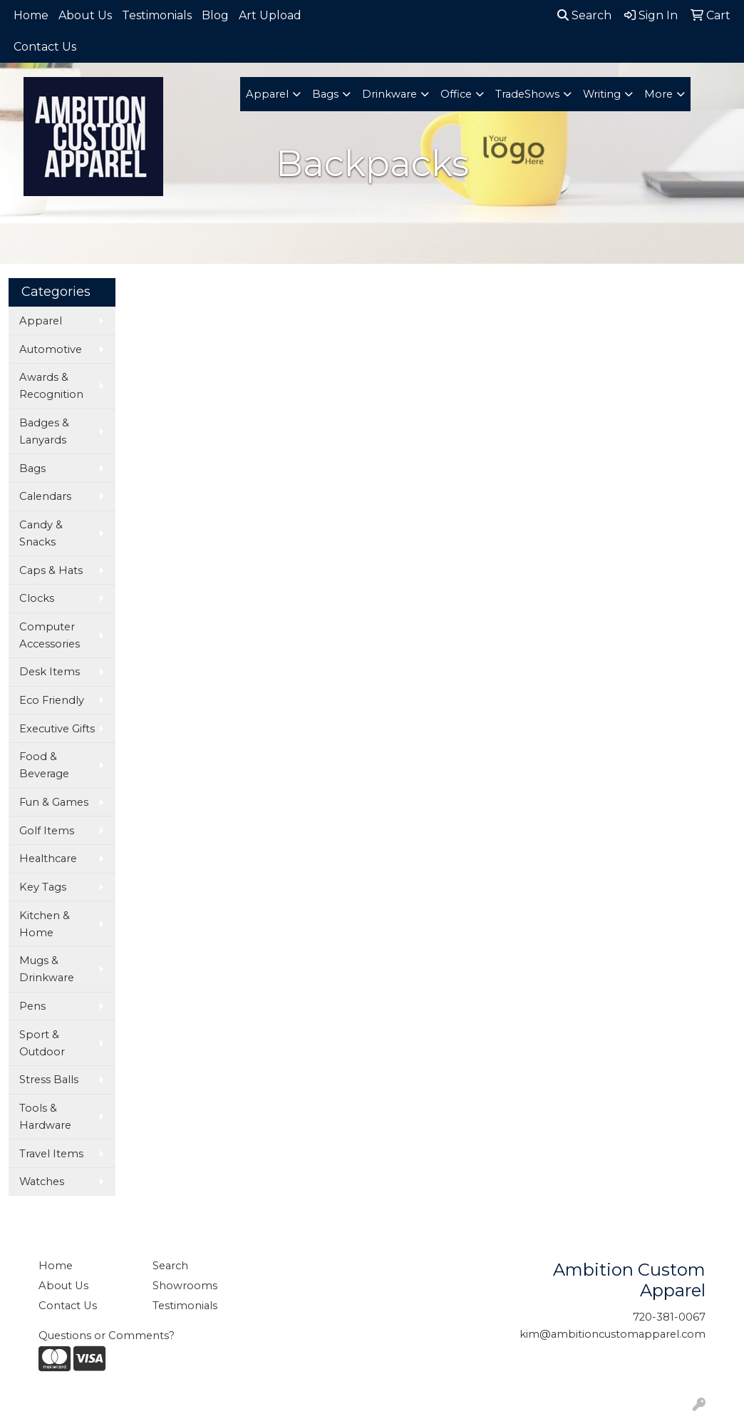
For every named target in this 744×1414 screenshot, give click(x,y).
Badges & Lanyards (44, 431)
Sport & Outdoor (42, 1043)
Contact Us (45, 46)
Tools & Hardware (45, 1117)
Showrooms (185, 1285)
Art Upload (270, 15)
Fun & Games (53, 802)
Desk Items (49, 671)
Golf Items (46, 830)
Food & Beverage (44, 765)
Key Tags (42, 887)
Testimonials (157, 15)
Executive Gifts (57, 728)
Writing (602, 94)
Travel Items (51, 1153)
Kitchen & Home (44, 924)
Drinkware (389, 94)
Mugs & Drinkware (46, 969)
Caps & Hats (51, 570)
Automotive (50, 349)
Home (31, 15)
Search (584, 15)
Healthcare (48, 858)
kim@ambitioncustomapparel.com (613, 1334)
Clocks (36, 598)
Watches (41, 1181)
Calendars (45, 496)
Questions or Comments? (106, 1335)
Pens (32, 1006)
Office (456, 94)
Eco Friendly (51, 700)
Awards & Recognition (51, 386)
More (658, 94)
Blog (215, 15)
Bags (325, 94)
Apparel (267, 94)
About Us (85, 15)
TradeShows (527, 94)
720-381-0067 (669, 1317)
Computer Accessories (49, 635)
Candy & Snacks (41, 533)
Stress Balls (48, 1079)
